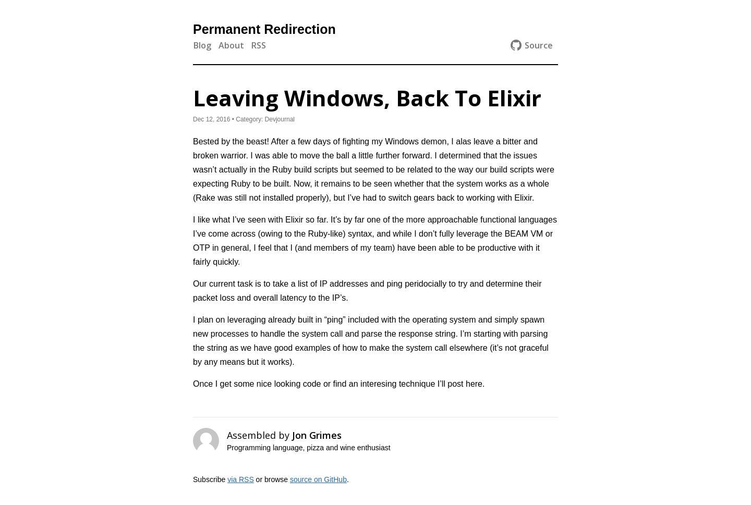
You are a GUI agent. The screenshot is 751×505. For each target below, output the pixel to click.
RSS (258, 45)
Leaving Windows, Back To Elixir (367, 98)
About (231, 45)
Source (532, 45)
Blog (202, 45)
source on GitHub (318, 479)
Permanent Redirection (264, 29)
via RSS (240, 479)
